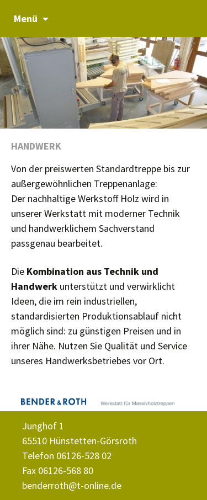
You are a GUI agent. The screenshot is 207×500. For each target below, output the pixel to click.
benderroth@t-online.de (71, 485)
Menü (26, 18)
